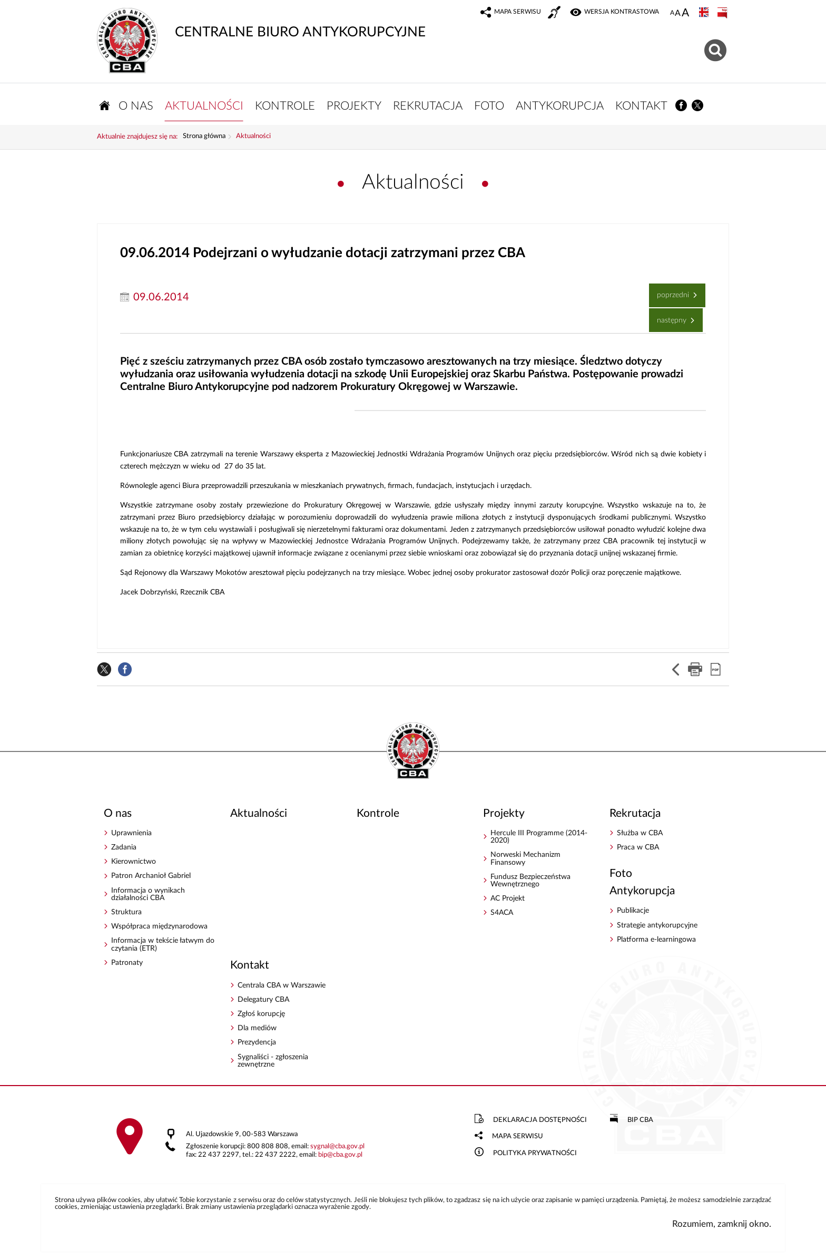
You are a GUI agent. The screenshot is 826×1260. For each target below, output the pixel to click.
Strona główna (204, 138)
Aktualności (253, 138)
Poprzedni (670, 292)
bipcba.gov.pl (340, 1156)
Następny (669, 318)
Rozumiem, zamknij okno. (721, 1226)
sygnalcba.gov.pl (337, 1148)
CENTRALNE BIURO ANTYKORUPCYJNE (262, 24)
